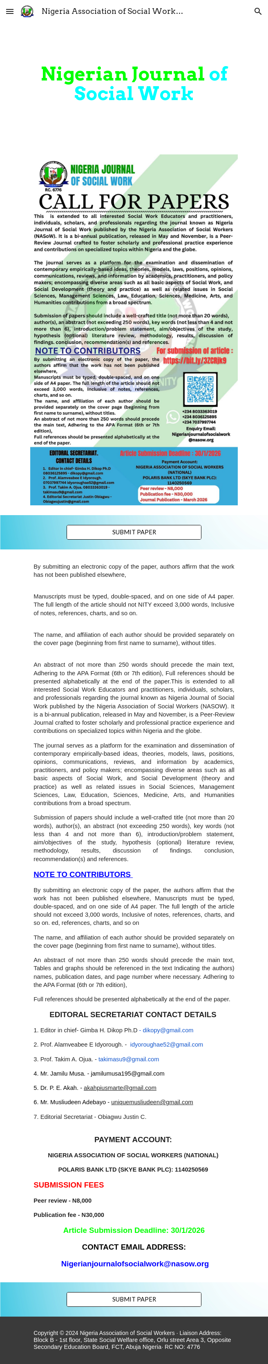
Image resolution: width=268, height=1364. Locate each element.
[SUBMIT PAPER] (134, 532)
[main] (133, 84)
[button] (10, 11)
